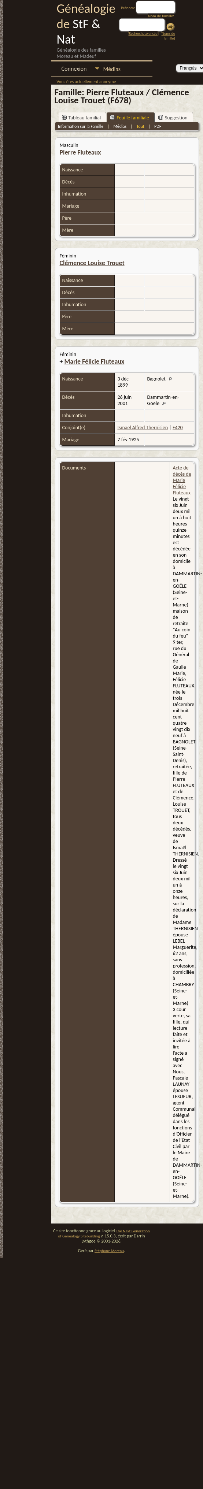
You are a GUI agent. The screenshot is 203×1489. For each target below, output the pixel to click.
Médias (112, 69)
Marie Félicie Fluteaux (94, 361)
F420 (178, 427)
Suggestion (173, 118)
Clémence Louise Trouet (92, 263)
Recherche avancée (143, 33)
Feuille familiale (129, 118)
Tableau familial (81, 118)
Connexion (74, 68)
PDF (157, 126)
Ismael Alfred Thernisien (143, 427)
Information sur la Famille (80, 126)
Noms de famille (168, 36)
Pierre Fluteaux (80, 152)
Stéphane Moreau (109, 1250)
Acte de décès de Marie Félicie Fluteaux (182, 480)
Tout (140, 126)
